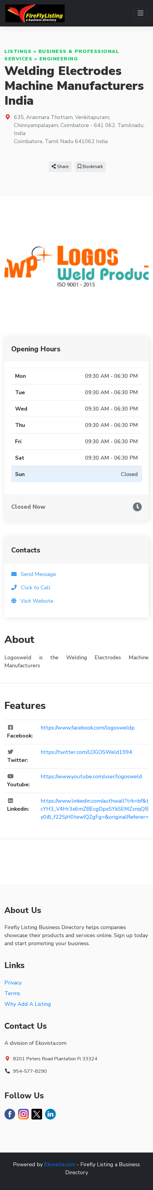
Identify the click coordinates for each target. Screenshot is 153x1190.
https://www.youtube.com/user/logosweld (91, 776)
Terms (12, 993)
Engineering (58, 59)
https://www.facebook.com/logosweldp (88, 727)
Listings (17, 51)
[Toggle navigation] (140, 13)
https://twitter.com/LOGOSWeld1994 (86, 752)
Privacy (13, 982)
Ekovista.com (59, 1164)
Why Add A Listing (27, 1004)
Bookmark (90, 166)
